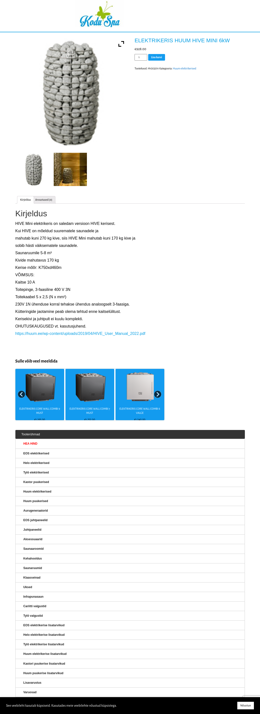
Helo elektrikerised (36, 463)
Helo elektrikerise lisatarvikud (44, 635)
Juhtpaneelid (32, 529)
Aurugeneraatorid (35, 510)
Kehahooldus (32, 558)
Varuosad (30, 692)
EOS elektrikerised (36, 453)
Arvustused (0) (43, 199)
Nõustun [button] (245, 705)
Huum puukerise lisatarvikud (43, 673)
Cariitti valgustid (34, 606)
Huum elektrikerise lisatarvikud (45, 654)
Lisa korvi (156, 57)
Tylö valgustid (33, 615)
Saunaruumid (32, 568)
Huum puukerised (35, 501)
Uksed (27, 587)
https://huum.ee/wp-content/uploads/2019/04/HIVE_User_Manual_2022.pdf (80, 333)
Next (158, 394)
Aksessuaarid (32, 539)
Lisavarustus (32, 682)
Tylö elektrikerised (36, 472)
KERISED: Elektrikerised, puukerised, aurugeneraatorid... (130, 16)
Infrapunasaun (33, 596)
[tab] (25, 200)
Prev (22, 394)
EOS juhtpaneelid (35, 520)
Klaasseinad (32, 577)
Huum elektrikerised (184, 68)
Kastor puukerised (36, 482)
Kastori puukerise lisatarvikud (44, 663)
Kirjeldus (25, 199)
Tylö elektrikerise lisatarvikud (43, 644)
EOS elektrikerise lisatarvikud (44, 625)
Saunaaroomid (33, 548)
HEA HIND (30, 443)
